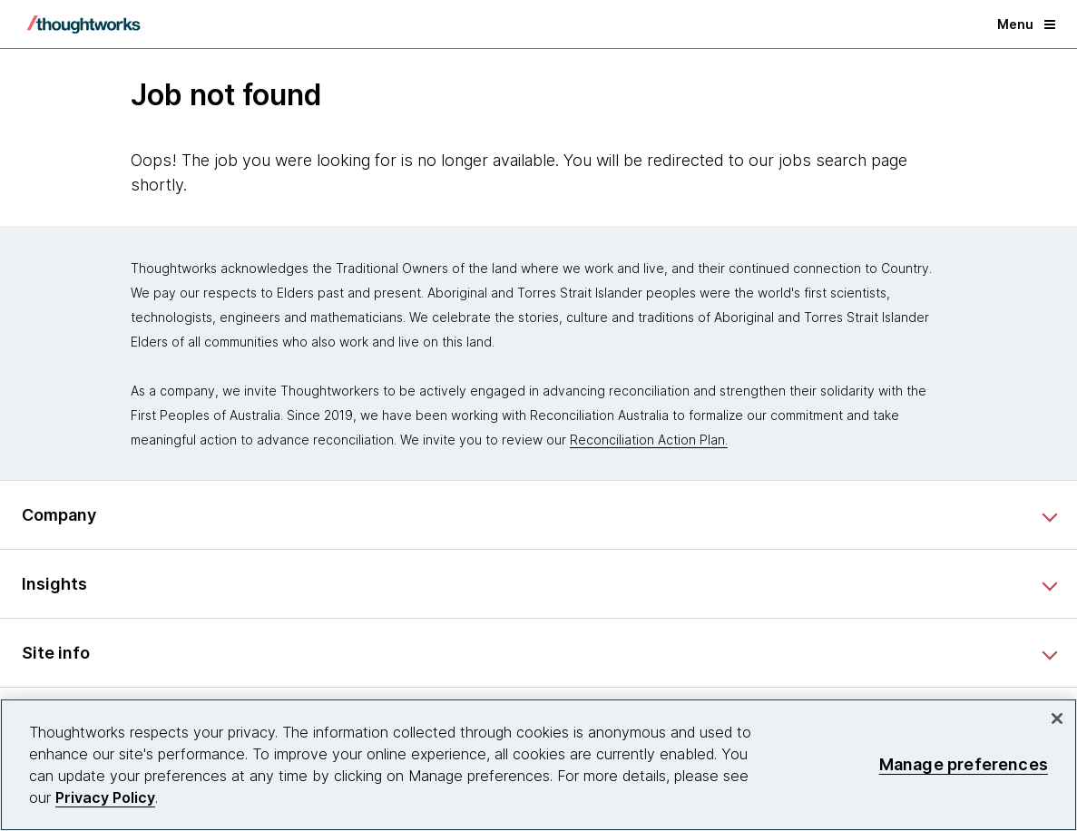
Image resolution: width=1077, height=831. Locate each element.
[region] (538, 765)
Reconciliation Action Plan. (649, 439)
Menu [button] (1026, 24)
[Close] (1057, 718)
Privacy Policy (105, 797)
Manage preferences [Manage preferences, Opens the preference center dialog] (963, 764)
